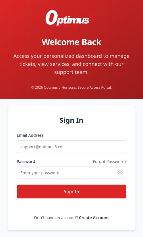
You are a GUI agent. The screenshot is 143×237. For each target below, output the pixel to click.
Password (26, 162)
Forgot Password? (109, 161)
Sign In (71, 191)
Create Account (94, 217)
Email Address (30, 135)
